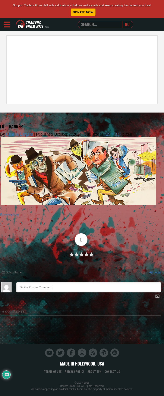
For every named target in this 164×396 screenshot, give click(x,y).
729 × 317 (112, 134)
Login (155, 272)
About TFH (94, 371)
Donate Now (83, 12)
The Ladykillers (17, 115)
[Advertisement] (82, 70)
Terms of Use (53, 371)
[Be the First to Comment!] (88, 287)
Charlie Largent (19, 134)
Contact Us (112, 371)
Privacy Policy (74, 371)
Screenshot (9, 214)
